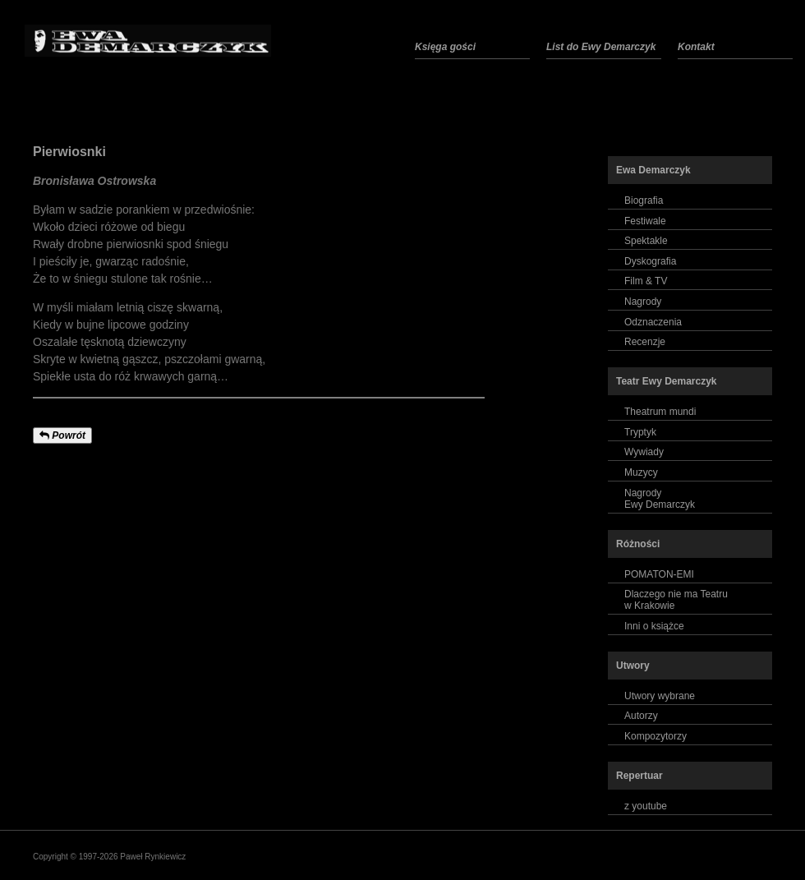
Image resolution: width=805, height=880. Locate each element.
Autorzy (641, 715)
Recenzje (644, 342)
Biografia (643, 200)
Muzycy (641, 472)
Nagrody (642, 301)
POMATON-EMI (659, 574)
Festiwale (645, 221)
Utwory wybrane (659, 696)
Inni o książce (654, 626)
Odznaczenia (653, 322)
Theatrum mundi (660, 411)
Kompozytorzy (655, 736)
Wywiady (644, 452)
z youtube (645, 806)
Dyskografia (650, 261)
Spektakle (646, 240)
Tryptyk (640, 432)
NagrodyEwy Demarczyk (659, 498)
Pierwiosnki (69, 152)
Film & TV (645, 281)
